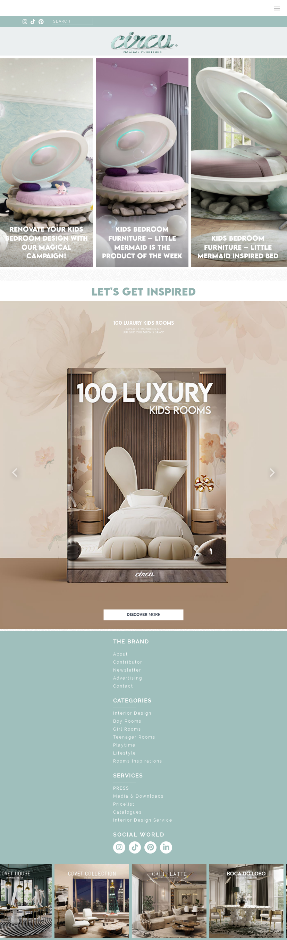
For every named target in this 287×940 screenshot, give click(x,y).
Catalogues (127, 812)
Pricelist (124, 804)
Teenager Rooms (134, 737)
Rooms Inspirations (137, 761)
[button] (15, 473)
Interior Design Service (142, 820)
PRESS (121, 788)
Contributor (127, 662)
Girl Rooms (127, 729)
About (120, 654)
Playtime (124, 745)
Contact (123, 686)
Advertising (127, 678)
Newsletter (127, 670)
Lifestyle (124, 753)
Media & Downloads (138, 796)
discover (143, 614)
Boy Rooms (127, 721)
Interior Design (132, 713)
